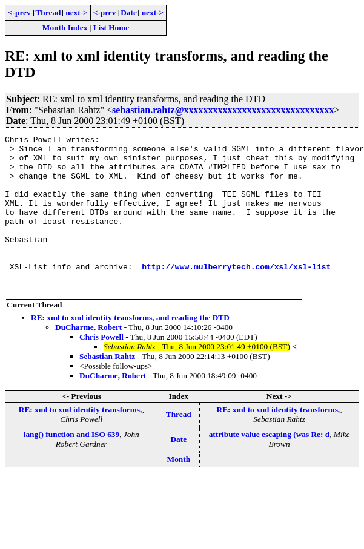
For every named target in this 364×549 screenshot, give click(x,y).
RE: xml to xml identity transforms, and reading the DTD (130, 348)
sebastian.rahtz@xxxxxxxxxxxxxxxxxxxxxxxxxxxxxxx (223, 110)
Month (179, 490)
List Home (111, 27)
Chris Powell (101, 367)
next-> (76, 12)
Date (129, 12)
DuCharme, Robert (88, 358)
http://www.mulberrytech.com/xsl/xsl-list (236, 293)
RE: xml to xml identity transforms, (80, 440)
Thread (48, 12)
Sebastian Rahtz (107, 387)
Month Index (64, 27)
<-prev (19, 12)
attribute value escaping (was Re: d (269, 465)
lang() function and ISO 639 (72, 465)
